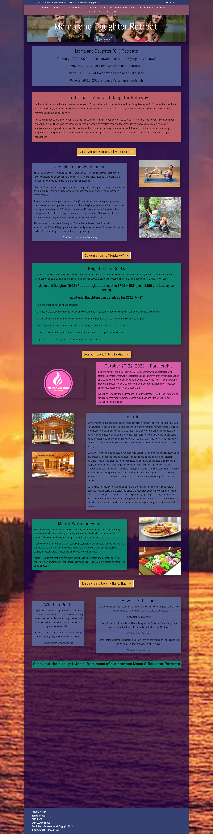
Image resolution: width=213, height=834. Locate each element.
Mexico (103, 12)
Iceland (162, 8)
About (56, 8)
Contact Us (119, 12)
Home (45, 8)
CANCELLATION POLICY (41, 822)
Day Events (117, 8)
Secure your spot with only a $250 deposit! (104, 152)
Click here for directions (138, 616)
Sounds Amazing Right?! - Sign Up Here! (104, 584)
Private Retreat (142, 8)
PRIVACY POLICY (39, 812)
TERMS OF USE (38, 815)
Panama (90, 12)
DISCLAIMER (37, 819)
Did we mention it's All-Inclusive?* (104, 255)
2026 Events (72, 8)
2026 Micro (95, 8)
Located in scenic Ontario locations (104, 354)
